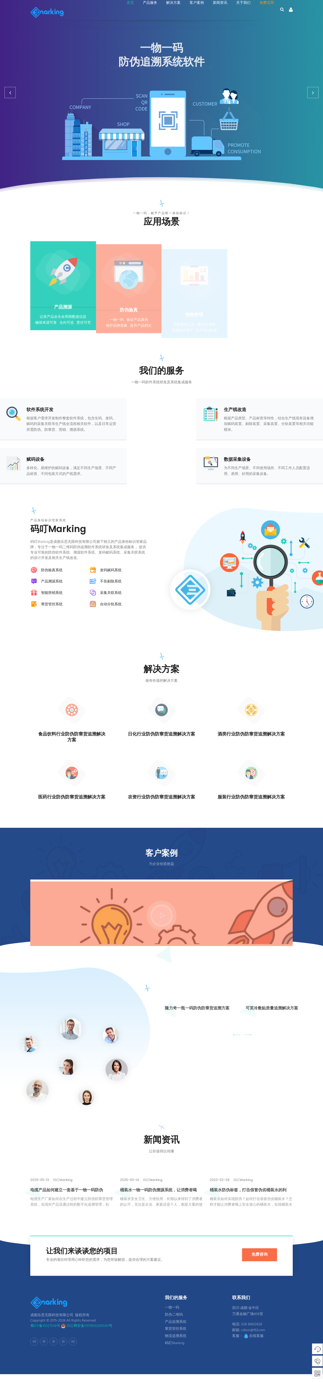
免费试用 (264, 12)
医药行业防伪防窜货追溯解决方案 (71, 798)
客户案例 (194, 12)
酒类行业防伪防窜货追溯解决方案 (251, 735)
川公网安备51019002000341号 (86, 1334)
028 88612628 (251, 1332)
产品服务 (147, 12)
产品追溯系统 (175, 1329)
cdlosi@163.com (253, 1338)
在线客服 (254, 1344)
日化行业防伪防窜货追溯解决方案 (161, 735)
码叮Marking (174, 1351)
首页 (127, 12)
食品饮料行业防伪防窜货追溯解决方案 (71, 738)
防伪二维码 (174, 1323)
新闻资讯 (217, 12)
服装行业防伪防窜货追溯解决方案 (251, 798)
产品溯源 (63, 315)
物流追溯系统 (175, 1344)
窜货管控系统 (175, 1337)
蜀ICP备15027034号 (45, 1334)
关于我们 (241, 12)
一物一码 (172, 1315)
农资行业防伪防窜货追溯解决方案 (161, 798)
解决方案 (171, 12)
